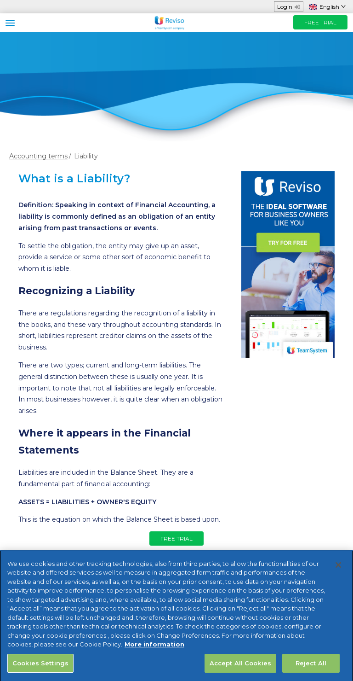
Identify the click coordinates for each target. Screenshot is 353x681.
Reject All (311, 667)
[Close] (338, 569)
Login (288, 6)
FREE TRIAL (320, 22)
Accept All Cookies (240, 667)
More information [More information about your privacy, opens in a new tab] (154, 648)
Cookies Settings (40, 667)
